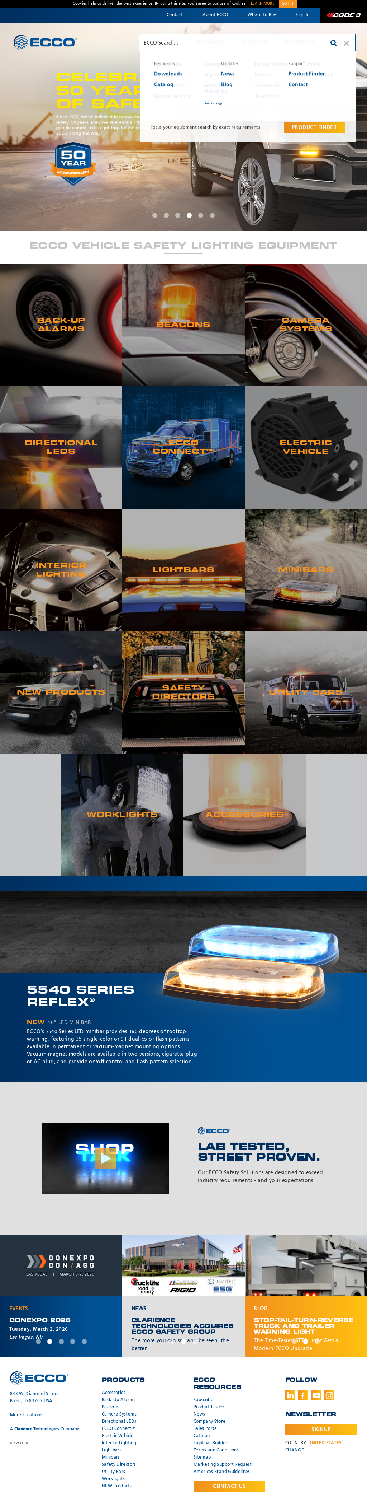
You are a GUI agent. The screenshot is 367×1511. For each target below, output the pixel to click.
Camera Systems (119, 1414)
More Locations (26, 1415)
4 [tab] (189, 215)
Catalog (202, 1436)
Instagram (329, 1395)
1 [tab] (154, 215)
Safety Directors (119, 1465)
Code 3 (343, 15)
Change (294, 1450)
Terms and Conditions (216, 1450)
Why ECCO (165, 42)
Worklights (113, 1479)
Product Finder (209, 1407)
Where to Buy (262, 15)
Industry (254, 42)
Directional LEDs (119, 1421)
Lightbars (111, 1450)
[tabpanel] (183, 127)
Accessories (114, 1393)
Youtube (316, 1395)
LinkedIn (290, 1395)
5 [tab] (200, 215)
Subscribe (203, 1400)
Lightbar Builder (211, 1443)
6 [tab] (212, 215)
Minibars (111, 1457)
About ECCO (215, 15)
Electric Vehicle (118, 1436)
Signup (320, 1429)
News (199, 1414)
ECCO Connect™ (119, 1429)
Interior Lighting (119, 1443)
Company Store (210, 1421)
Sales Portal (206, 1429)
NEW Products (117, 1486)
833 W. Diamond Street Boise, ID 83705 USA (34, 1397)
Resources (300, 42)
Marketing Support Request (223, 1465)
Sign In (302, 15)
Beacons (110, 1407)
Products (210, 42)
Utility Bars (113, 1472)
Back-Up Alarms (118, 1400)
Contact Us (229, 1486)
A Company (44, 1429)
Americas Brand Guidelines (222, 1472)
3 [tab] (177, 215)
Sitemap (202, 1457)
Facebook (303, 1395)
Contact (175, 15)
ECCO (45, 42)
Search (339, 42)
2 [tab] (166, 215)
